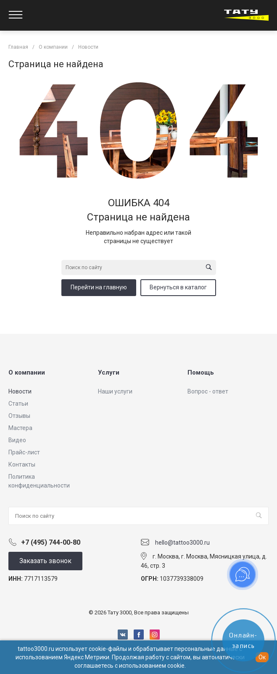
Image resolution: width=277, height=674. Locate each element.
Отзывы (19, 415)
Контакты (21, 464)
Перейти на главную (99, 287)
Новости (20, 391)
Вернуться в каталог (178, 287)
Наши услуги (115, 391)
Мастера (20, 428)
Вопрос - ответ (207, 391)
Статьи (18, 403)
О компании (26, 372)
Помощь (200, 372)
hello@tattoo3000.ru (182, 542)
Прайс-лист (24, 452)
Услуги (108, 372)
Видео (17, 440)
